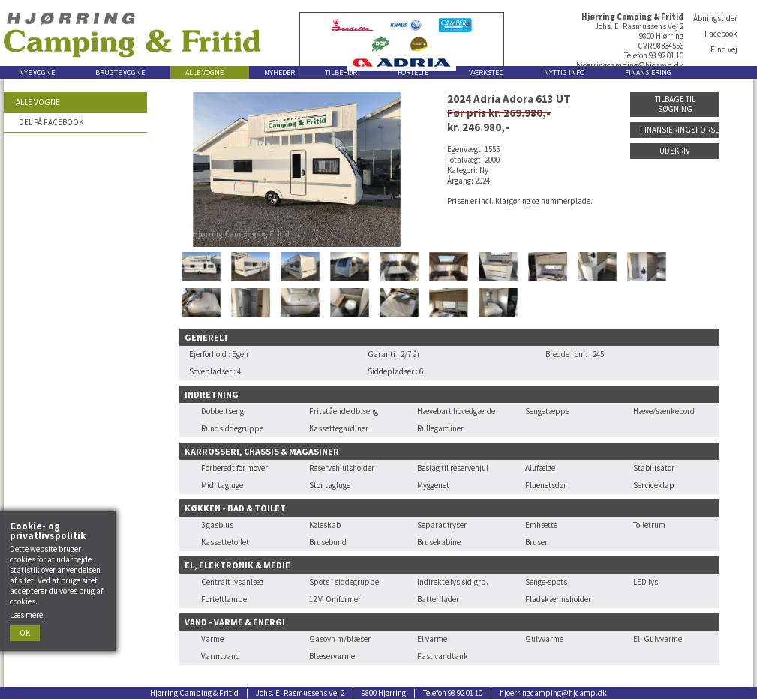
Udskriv (674, 151)
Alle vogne (38, 102)
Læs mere (26, 615)
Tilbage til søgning (675, 104)
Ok (25, 633)
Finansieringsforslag (679, 129)
